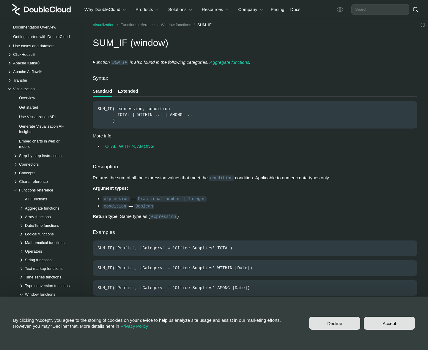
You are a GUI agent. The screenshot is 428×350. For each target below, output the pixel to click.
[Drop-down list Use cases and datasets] (41, 46)
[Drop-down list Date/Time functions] (47, 225)
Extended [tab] (128, 91)
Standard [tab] (102, 91)
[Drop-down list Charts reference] (44, 181)
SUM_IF (204, 25)
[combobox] (380, 9)
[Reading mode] (422, 25)
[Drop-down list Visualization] (41, 89)
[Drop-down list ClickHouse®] (41, 54)
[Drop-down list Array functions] (47, 217)
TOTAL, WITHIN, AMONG (128, 146)
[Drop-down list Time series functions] (47, 277)
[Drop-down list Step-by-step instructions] (44, 155)
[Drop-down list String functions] (47, 260)
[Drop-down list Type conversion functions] (47, 285)
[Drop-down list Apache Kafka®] (41, 63)
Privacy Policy (134, 326)
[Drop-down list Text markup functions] (47, 268)
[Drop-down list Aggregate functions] (47, 208)
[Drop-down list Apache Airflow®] (41, 71)
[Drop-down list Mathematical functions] (47, 242)
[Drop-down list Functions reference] (44, 190)
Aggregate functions (229, 62)
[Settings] (340, 9)
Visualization (103, 25)
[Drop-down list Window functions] (47, 294)
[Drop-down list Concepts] (44, 173)
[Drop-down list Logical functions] (47, 234)
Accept (389, 323)
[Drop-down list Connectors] (44, 164)
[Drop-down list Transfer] (41, 80)
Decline (334, 323)
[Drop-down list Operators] (47, 251)
